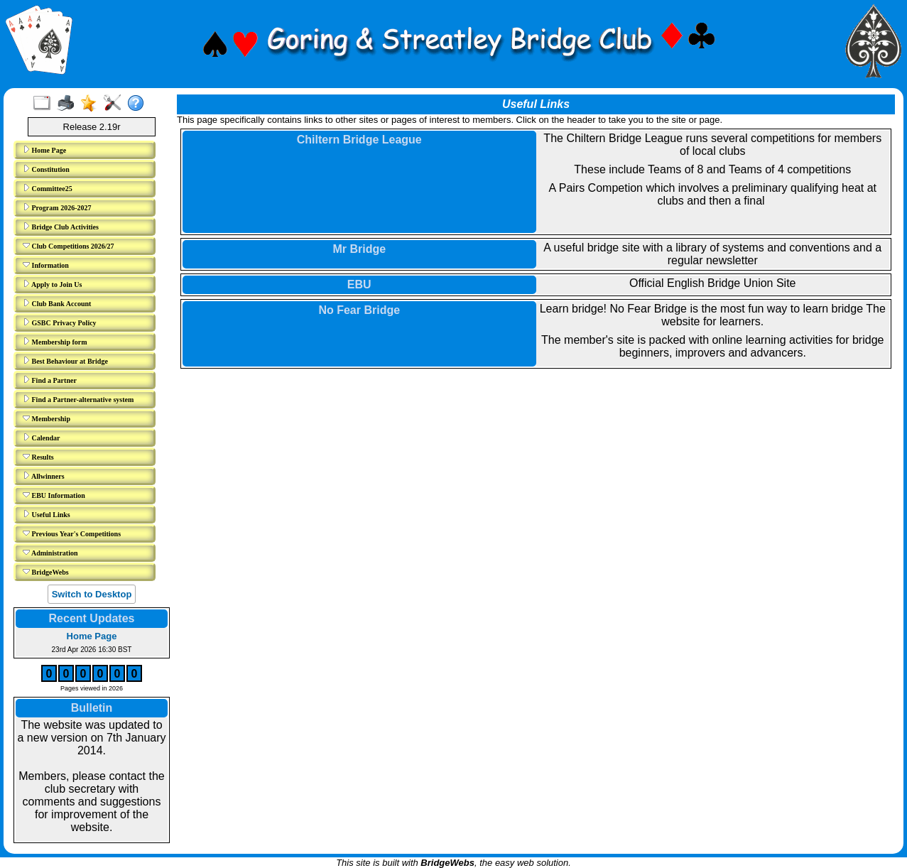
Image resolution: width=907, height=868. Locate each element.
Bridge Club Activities (61, 226)
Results (38, 456)
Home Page (44, 150)
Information (46, 265)
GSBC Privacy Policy (60, 322)
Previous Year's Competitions (72, 533)
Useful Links (46, 514)
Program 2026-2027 (57, 207)
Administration (50, 552)
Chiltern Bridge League (359, 140)
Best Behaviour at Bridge (65, 361)
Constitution (46, 169)
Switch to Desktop (92, 594)
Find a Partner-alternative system (78, 399)
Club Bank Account (57, 303)
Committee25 (47, 188)
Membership (46, 418)
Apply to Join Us (52, 284)
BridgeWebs (46, 572)
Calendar (41, 437)
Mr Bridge (359, 249)
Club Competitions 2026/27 (68, 246)
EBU (359, 284)
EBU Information (54, 495)
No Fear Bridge (359, 310)
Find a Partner (50, 380)
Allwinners (44, 476)
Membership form (55, 341)
